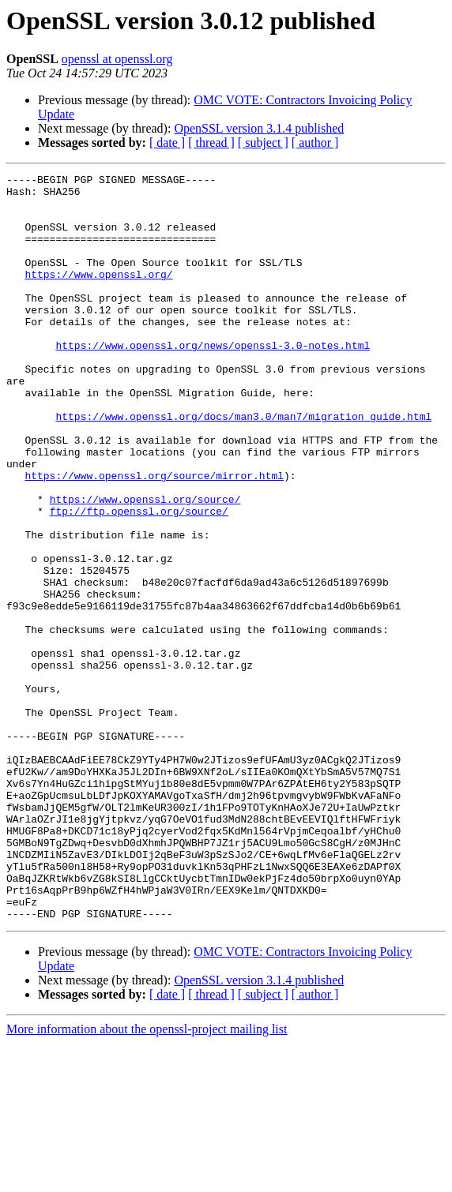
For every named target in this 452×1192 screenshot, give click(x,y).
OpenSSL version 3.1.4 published (259, 128)
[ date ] (167, 142)
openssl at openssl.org (117, 59)
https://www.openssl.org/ (98, 295)
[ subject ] (263, 142)
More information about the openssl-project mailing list (146, 1178)
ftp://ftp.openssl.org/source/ (139, 579)
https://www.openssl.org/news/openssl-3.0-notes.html (212, 380)
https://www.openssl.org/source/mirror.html (154, 537)
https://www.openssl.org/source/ (145, 565)
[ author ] (315, 142)
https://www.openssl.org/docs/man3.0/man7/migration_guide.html (243, 466)
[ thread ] (211, 142)
